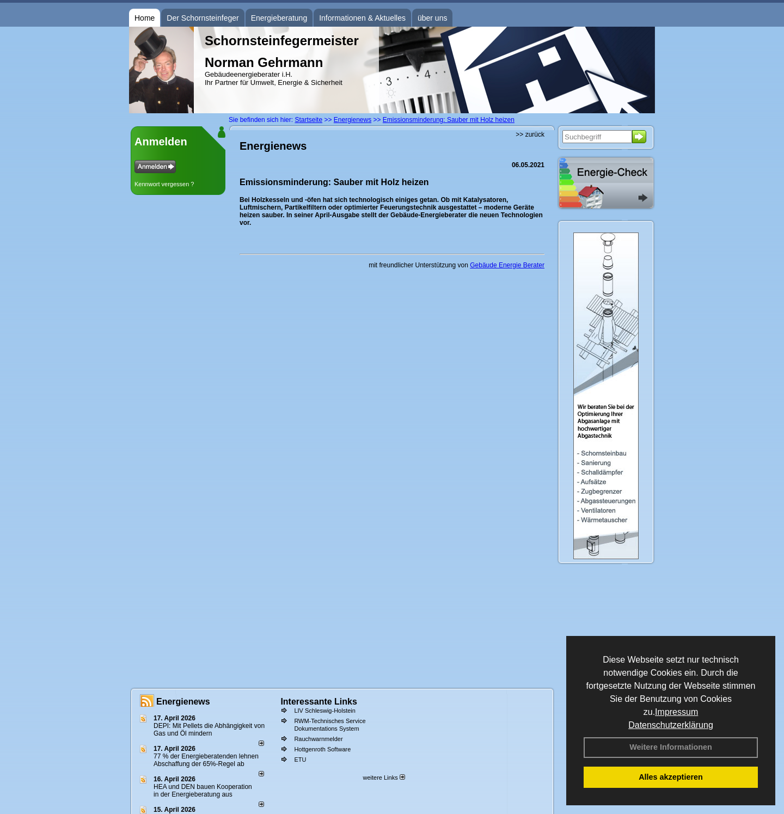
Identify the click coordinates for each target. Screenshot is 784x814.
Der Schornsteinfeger (202, 18)
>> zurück (530, 134)
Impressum (676, 712)
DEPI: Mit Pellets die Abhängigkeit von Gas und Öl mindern (209, 729)
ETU (300, 759)
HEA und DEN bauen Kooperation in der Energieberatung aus (203, 790)
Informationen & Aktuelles (362, 18)
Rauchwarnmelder (318, 739)
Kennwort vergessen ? (164, 184)
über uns (432, 18)
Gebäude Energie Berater (507, 265)
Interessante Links (318, 701)
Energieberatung (279, 18)
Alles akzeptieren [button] (671, 777)
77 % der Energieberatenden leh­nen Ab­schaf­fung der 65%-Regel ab (206, 760)
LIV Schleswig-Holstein (325, 710)
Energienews (183, 701)
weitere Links (384, 777)
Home (144, 18)
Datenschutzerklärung (670, 725)
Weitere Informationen (670, 747)
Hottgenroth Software (322, 749)
